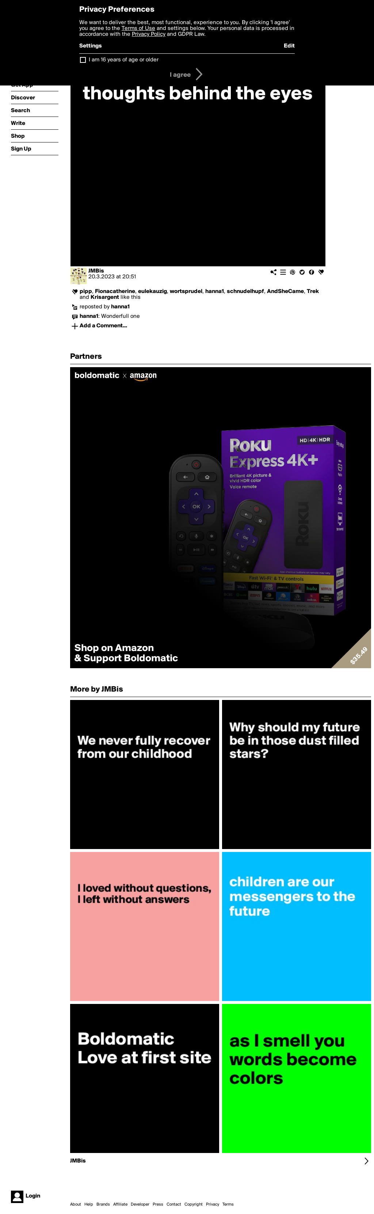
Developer (140, 1204)
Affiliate (120, 1204)
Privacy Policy (148, 34)
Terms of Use (138, 28)
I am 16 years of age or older (124, 60)
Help (88, 1204)
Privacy (212, 1204)
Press (158, 1204)
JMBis (96, 271)
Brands (103, 1204)
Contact (174, 1204)
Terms (228, 1204)
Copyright (193, 1204)
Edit (289, 46)
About (75, 1204)
